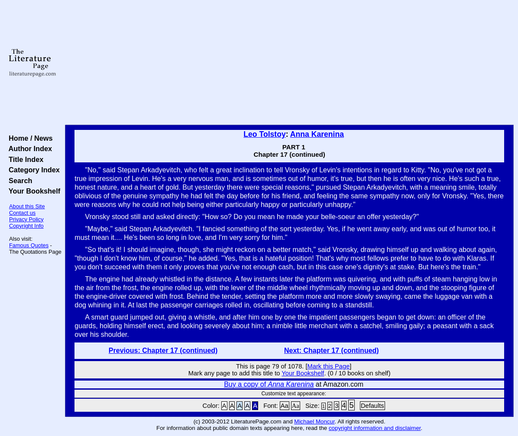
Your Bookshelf (32, 191)
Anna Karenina (317, 134)
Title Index (24, 159)
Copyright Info (26, 226)
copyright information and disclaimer (375, 428)
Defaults (372, 405)
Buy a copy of (269, 384)
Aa (284, 405)
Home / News (29, 138)
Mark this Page (329, 366)
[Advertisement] (289, 62)
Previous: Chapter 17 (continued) (163, 350)
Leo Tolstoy (264, 134)
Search (18, 180)
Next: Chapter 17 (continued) (331, 350)
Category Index (32, 170)
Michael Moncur (314, 421)
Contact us (22, 213)
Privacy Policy (26, 219)
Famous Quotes (29, 245)
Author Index (28, 148)
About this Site (27, 206)
